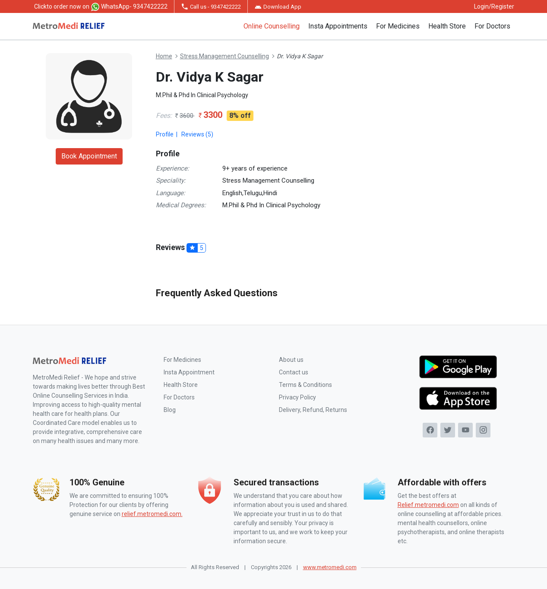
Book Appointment (89, 156)
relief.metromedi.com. (152, 513)
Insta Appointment (189, 372)
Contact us (293, 372)
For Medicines (398, 26)
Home (164, 56)
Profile (165, 134)
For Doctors (492, 26)
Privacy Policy (297, 397)
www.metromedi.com (330, 567)
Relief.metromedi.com (428, 504)
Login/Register (494, 6)
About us (291, 359)
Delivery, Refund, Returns (313, 409)
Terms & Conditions (305, 384)
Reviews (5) (197, 134)
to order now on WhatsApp (101, 6)
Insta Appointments (337, 26)
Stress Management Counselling (224, 56)
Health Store (447, 26)
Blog (170, 409)
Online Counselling (271, 26)
